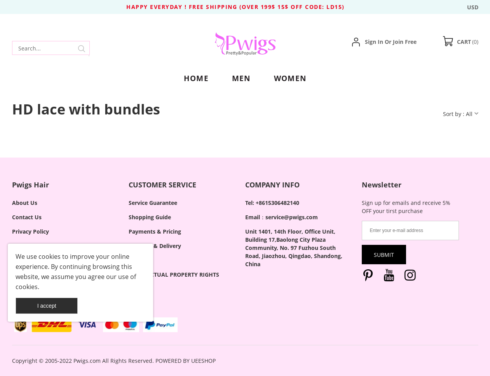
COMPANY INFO (272, 184)
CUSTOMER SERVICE (162, 184)
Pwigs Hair (30, 184)
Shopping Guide (150, 217)
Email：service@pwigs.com (281, 217)
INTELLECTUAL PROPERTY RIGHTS (174, 274)
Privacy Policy (30, 231)
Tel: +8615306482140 (272, 202)
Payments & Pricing (155, 231)
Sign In (374, 41)
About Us (24, 202)
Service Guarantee (153, 202)
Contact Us (27, 217)
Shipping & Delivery (155, 246)
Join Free (405, 41)
